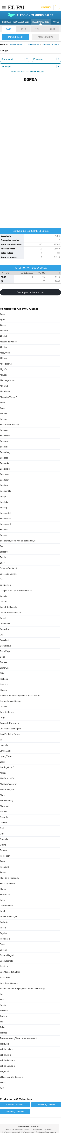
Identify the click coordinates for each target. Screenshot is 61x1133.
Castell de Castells (8, 607)
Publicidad (37, 1129)
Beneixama (5, 435)
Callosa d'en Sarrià (8, 568)
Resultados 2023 (21, 22)
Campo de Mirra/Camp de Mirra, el (16, 590)
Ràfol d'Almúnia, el (8, 916)
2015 (23, 29)
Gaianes (3, 706)
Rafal (2, 911)
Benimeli (4, 529)
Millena (3, 773)
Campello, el (5, 585)
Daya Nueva (5, 646)
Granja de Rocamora (9, 723)
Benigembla (5, 491)
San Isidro (4, 966)
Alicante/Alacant (7, 380)
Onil (2, 828)
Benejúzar (4, 441)
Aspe (2, 408)
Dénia (2, 657)
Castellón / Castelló (46, 1104)
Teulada (3, 1016)
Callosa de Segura (8, 574)
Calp (2, 579)
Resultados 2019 (40, 22)
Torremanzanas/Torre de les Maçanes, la (19, 1038)
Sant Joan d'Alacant (9, 983)
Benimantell (5, 513)
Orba (2, 834)
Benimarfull (5, 518)
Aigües (3, 325)
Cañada (3, 596)
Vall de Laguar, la (7, 1066)
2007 (52, 29)
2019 (8, 29)
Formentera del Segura (10, 701)
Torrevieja (4, 1044)
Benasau (4, 430)
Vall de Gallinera (7, 1060)
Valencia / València (15, 1111)
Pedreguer (5, 856)
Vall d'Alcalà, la (7, 1049)
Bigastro (4, 552)
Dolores (3, 662)
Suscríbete (46, 7)
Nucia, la (4, 817)
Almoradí (4, 386)
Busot (2, 563)
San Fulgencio (6, 961)
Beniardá (4, 458)
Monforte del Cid (7, 778)
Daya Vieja (5, 651)
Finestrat (4, 690)
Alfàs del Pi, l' (6, 364)
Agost (2, 314)
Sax (1, 994)
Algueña (3, 375)
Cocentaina (5, 623)
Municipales (15, 37)
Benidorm (4, 474)
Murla (2, 795)
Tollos (2, 1027)
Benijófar (4, 496)
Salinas (3, 950)
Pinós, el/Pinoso (7, 883)
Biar (2, 546)
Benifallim (4, 480)
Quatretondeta (6, 905)
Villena (3, 1082)
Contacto (10, 1129)
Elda (2, 673)
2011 (37, 29)
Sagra (3, 944)
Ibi (1, 740)
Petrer (3, 872)
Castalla (3, 601)
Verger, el (4, 1071)
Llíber (2, 762)
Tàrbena (4, 1010)
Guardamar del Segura (10, 728)
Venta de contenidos (23, 1129)
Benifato (4, 485)
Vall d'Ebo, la (5, 1055)
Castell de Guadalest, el (10, 612)
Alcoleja (3, 347)
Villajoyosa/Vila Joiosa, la (11, 1077)
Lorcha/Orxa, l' (7, 767)
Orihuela (4, 839)
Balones (3, 419)
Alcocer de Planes (8, 341)
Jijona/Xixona (6, 756)
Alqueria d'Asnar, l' (8, 397)
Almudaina (5, 391)
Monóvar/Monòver (8, 784)
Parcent (3, 850)
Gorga (3, 717)
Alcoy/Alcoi (5, 353)
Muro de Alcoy (6, 800)
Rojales (3, 933)
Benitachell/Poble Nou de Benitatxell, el (18, 541)
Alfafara (3, 358)
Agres (2, 319)
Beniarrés (4, 463)
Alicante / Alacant (14, 1104)
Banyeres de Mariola (9, 424)
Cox (1, 634)
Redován (4, 922)
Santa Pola (5, 977)
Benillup (3, 507)
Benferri (3, 447)
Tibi (1, 1021)
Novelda (3, 811)
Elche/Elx (4, 668)
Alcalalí (3, 336)
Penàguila (4, 867)
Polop (2, 900)
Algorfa (3, 369)
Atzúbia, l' (4, 413)
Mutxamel (4, 806)
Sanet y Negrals (7, 955)
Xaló (2, 1088)
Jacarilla (4, 745)
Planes (3, 889)
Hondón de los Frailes (10, 734)
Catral (3, 618)
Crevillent (4, 640)
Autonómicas (45, 37)
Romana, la (5, 939)
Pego (2, 861)
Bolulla (3, 557)
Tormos (3, 1033)
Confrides (4, 629)
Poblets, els (5, 894)
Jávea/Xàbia (6, 751)
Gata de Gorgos (7, 712)
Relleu (3, 927)
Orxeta (3, 845)
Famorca (4, 684)
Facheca (4, 679)
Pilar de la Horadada (9, 878)
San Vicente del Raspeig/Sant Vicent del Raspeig (22, 988)
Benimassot (5, 524)
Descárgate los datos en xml (30, 292)
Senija (3, 1005)
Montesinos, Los (7, 789)
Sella (2, 999)
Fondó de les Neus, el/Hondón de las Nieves (20, 695)
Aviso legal (47, 1129)
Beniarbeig (5, 452)
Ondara (3, 822)
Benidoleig (5, 469)
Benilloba (4, 502)
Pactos (55, 22)
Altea (2, 402)
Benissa (3, 535)
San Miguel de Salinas (10, 972)
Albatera (4, 330)
